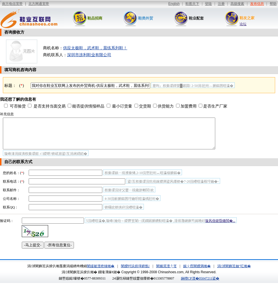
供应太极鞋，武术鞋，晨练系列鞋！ (95, 48)
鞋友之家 (247, 18)
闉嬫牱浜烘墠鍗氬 (135, 272)
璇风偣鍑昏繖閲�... (220, 227)
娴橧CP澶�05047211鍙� (200, 284)
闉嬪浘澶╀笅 (166, 272)
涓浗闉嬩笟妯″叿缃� (234, 272)
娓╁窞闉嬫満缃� (197, 272)
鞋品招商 (94, 18)
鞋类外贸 (145, 18)
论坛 (243, 24)
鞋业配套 (196, 18)
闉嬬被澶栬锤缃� (100, 272)
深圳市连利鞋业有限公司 (89, 55)
